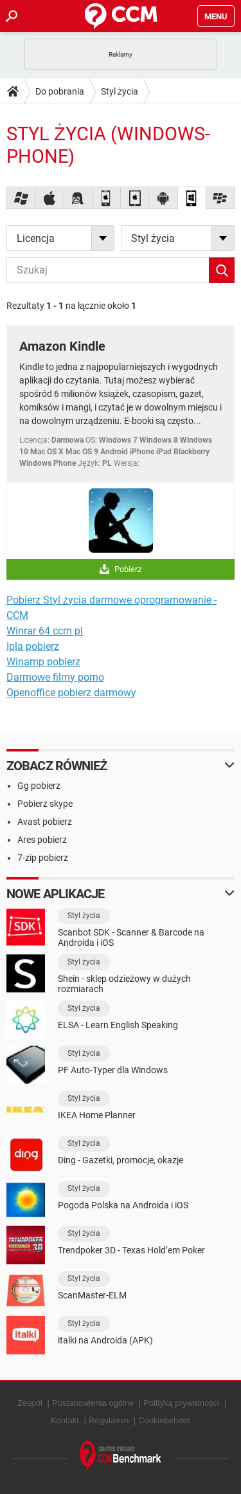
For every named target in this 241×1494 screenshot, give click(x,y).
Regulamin (109, 1420)
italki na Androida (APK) (105, 1340)
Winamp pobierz (43, 662)
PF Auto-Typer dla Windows (113, 1070)
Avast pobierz (44, 821)
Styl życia (119, 91)
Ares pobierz (42, 840)
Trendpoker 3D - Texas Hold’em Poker (131, 1250)
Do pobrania (59, 91)
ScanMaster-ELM (92, 1295)
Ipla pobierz (32, 646)
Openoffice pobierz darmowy (71, 693)
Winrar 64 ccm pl (44, 631)
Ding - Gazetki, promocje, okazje (120, 1160)
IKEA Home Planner (97, 1115)
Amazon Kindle (62, 346)
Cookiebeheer (164, 1420)
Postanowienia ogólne (93, 1403)
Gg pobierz (38, 785)
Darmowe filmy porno (55, 677)
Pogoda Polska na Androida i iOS (123, 1205)
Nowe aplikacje (55, 893)
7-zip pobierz (42, 858)
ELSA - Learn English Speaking (118, 1025)
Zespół (29, 1403)
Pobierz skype (45, 803)
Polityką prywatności (181, 1403)
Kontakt (65, 1420)
